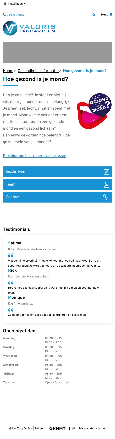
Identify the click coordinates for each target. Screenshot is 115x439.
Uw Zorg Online (22, 429)
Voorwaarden (98, 429)
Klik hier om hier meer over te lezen (34, 155)
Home (8, 71)
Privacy (83, 429)
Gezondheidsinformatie (38, 71)
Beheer (39, 429)
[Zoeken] (94, 14)
